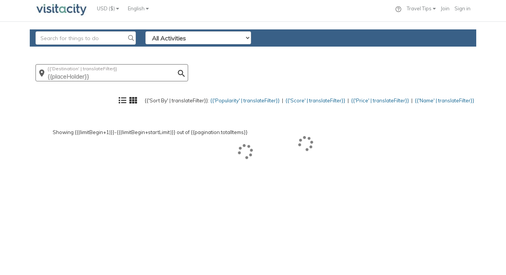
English (138, 8)
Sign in (462, 8)
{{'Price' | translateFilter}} (364, 51)
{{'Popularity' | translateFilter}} (209, 51)
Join (445, 8)
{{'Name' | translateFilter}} (438, 51)
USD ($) (108, 8)
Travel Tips (421, 8)
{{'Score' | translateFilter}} (290, 51)
